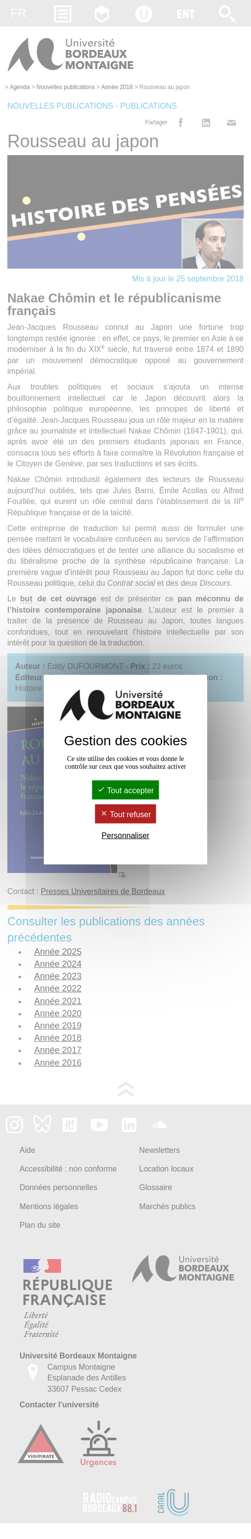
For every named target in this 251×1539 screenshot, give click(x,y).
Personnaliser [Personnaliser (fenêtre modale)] (125, 835)
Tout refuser (125, 814)
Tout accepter (125, 790)
